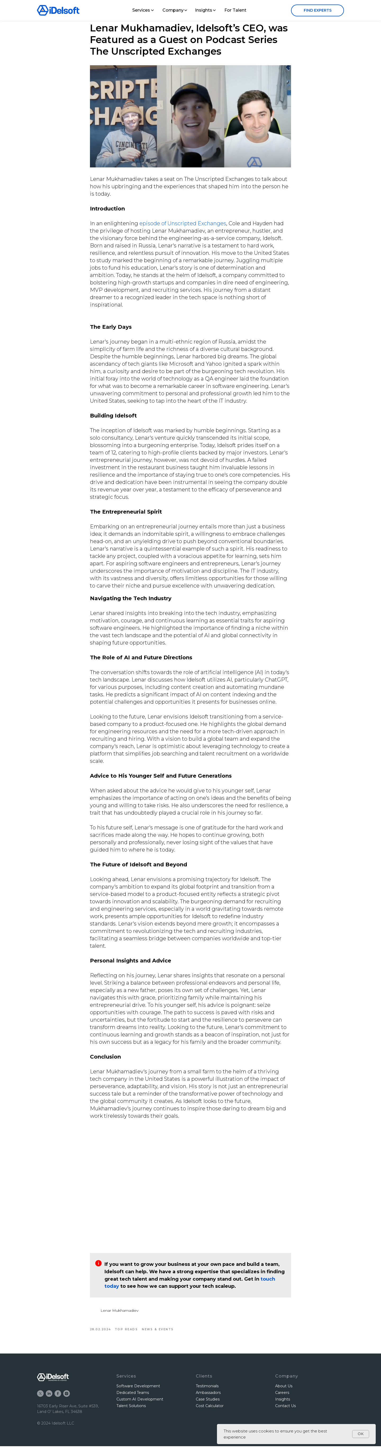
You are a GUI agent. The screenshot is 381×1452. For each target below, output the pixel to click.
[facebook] (58, 1399)
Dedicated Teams (132, 1398)
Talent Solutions (131, 1411)
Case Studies (208, 1405)
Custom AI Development (139, 1405)
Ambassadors (208, 1398)
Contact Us (285, 1411)
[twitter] (40, 1399)
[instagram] (66, 1399)
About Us (283, 1391)
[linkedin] (49, 1399)
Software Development (138, 1391)
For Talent (235, 10)
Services (141, 10)
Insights (203, 10)
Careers (282, 1398)
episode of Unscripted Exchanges (182, 226)
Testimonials (207, 1391)
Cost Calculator (210, 1411)
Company (173, 10)
